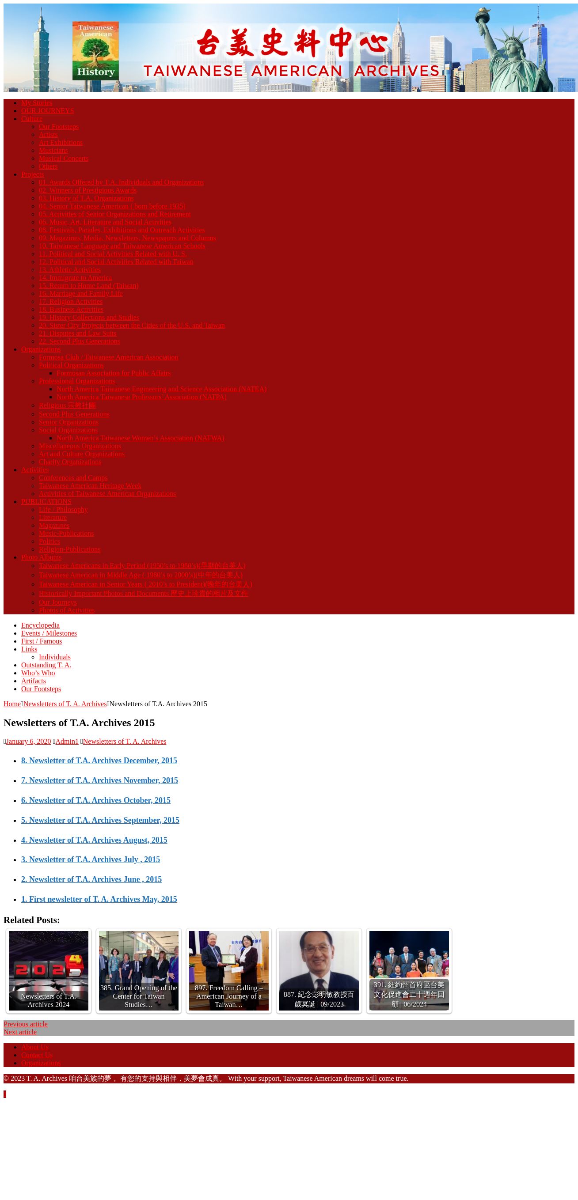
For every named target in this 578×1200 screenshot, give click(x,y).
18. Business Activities (71, 309)
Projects (32, 174)
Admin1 (66, 741)
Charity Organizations (70, 462)
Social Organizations (68, 430)
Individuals (55, 657)
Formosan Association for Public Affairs (114, 373)
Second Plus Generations (74, 414)
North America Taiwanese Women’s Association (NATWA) (140, 438)
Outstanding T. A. (46, 665)
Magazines (54, 525)
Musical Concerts (63, 158)
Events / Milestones (49, 633)
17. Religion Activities (71, 301)
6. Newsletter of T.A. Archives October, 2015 (96, 800)
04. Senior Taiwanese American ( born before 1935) (112, 206)
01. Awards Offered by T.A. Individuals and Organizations (121, 182)
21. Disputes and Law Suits (78, 333)
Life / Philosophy (63, 509)
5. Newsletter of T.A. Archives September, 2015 (100, 820)
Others (48, 166)
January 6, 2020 (28, 741)
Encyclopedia (40, 625)
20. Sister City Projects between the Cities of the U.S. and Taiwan (132, 325)
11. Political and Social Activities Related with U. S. (113, 253)
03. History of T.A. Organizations (86, 198)
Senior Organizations (69, 422)
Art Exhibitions (61, 142)
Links (29, 649)
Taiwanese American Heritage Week (90, 485)
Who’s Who (38, 673)
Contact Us (37, 1055)
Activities (35, 469)
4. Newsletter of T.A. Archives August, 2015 (94, 840)
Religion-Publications (70, 549)
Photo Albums (41, 557)
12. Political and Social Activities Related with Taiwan (116, 261)
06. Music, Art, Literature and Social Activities (105, 222)
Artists (48, 134)
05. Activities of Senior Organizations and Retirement (115, 214)
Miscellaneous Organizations (80, 446)
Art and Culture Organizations (82, 454)
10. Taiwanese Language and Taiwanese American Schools (122, 246)
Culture (31, 118)
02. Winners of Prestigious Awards (88, 190)
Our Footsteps (59, 126)
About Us (35, 1047)
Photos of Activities (67, 610)
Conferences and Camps (73, 477)
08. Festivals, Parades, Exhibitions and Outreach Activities (122, 230)
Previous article (26, 1024)
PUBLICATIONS (46, 501)
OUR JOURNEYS (47, 110)
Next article (20, 1032)
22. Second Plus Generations (79, 341)
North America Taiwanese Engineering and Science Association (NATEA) (161, 389)
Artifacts (33, 681)
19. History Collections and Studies (89, 317)
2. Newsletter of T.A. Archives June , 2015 (91, 879)
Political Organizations (71, 365)
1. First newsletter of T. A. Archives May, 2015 (99, 899)
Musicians (53, 150)
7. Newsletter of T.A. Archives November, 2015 (99, 780)
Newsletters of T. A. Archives (125, 741)
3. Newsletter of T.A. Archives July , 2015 (90, 859)
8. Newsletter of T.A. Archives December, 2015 (99, 760)
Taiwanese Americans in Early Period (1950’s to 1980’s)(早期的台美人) (142, 565)
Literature (53, 517)
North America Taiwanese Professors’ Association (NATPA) (142, 397)
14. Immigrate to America (75, 277)
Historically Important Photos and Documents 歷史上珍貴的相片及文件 (143, 593)
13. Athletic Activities (70, 269)
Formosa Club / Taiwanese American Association (108, 357)
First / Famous (41, 641)
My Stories (37, 102)
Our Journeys (58, 602)
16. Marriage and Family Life (81, 293)
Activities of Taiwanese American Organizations (107, 493)
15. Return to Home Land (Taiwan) (88, 285)
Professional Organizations (77, 381)
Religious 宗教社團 (67, 405)
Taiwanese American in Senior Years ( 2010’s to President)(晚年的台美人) (145, 584)
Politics (49, 541)
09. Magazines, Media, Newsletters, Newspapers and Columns (127, 238)
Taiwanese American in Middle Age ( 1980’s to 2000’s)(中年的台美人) (141, 575)
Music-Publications (66, 533)
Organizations (41, 349)
